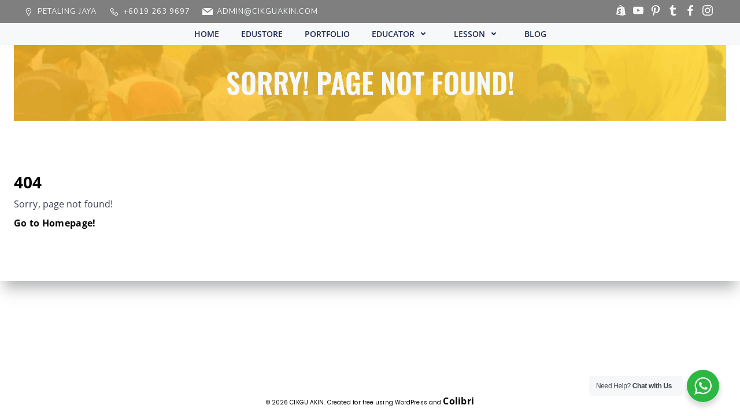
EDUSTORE (262, 33)
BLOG (535, 33)
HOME (206, 33)
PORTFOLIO (327, 33)
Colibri (458, 401)
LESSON (478, 33)
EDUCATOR (402, 33)
